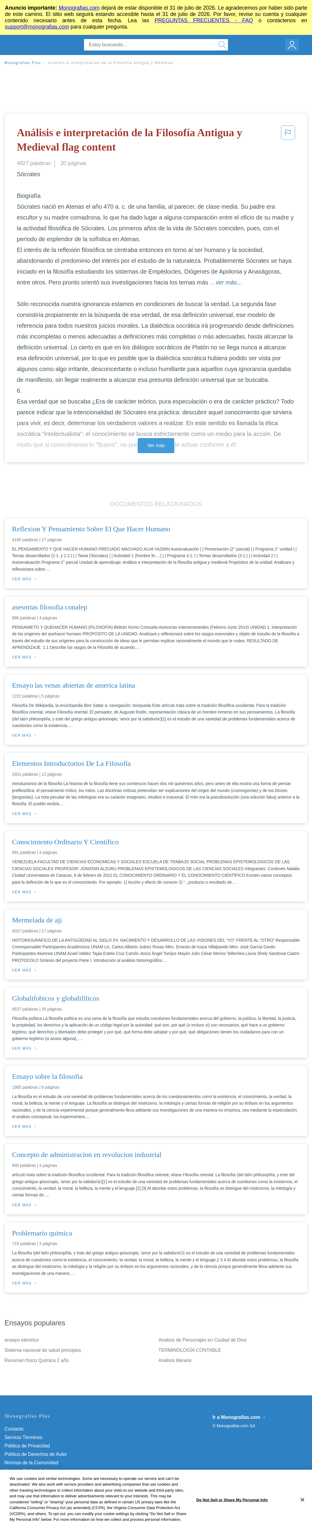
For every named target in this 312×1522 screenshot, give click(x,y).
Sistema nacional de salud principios (42, 1350)
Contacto (13, 1428)
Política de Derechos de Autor (35, 1454)
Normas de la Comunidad (31, 1462)
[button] (288, 141)
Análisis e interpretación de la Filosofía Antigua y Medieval (111, 63)
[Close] (302, 1512)
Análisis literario (174, 1360)
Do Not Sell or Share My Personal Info (44, 1479)
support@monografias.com (37, 27)
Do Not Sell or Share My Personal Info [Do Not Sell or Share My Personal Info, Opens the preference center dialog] (232, 1512)
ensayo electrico (21, 1339)
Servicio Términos (23, 1437)
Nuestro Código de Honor (31, 1471)
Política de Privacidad (27, 1445)
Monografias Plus (22, 63)
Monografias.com (79, 8)
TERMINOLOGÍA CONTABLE (189, 1350)
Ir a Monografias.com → (239, 1417)
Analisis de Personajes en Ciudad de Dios (202, 1339)
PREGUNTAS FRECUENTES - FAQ (203, 20)
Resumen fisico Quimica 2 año (36, 1360)
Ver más (156, 445)
